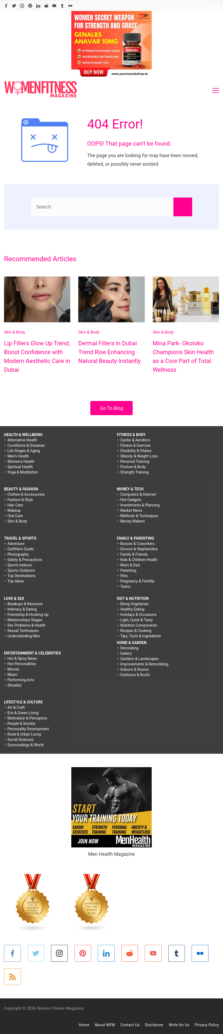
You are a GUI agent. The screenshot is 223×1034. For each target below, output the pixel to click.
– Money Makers (131, 521)
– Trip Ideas (14, 581)
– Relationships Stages (23, 620)
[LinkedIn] (38, 6)
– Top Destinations (19, 576)
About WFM (105, 1025)
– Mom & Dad (128, 565)
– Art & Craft (14, 707)
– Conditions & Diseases (24, 445)
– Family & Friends (132, 554)
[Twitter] (14, 6)
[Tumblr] (62, 6)
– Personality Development (26, 729)
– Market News (129, 510)
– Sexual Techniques (21, 630)
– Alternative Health (20, 440)
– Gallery (124, 653)
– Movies (12, 669)
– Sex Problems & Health (25, 625)
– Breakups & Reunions (23, 604)
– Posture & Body (131, 467)
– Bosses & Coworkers (136, 543)
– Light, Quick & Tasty (135, 620)
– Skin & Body (15, 521)
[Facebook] (6, 6)
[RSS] (12, 976)
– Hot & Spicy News (20, 658)
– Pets (122, 576)
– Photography (16, 554)
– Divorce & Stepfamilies (137, 549)
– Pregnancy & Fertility (135, 581)
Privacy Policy (207, 1025)
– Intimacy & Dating (20, 609)
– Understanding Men (22, 636)
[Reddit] (46, 6)
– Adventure (14, 543)
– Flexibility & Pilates (134, 451)
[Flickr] (70, 6)
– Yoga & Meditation (21, 472)
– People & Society (19, 723)
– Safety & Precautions (23, 560)
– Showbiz (12, 685)
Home (84, 1025)
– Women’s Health (19, 461)
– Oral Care (13, 516)
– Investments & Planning (138, 505)
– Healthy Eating (130, 609)
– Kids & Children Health (137, 560)
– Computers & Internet (136, 494)
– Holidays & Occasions (137, 614)
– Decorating (127, 648)
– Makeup (12, 510)
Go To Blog (111, 408)
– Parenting (126, 570)
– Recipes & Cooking (134, 630)
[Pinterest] (30, 6)
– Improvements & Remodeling (142, 664)
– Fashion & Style (18, 500)
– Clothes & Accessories (24, 494)
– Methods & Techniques (137, 516)
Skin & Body (14, 332)
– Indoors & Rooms (133, 669)
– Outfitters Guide (19, 549)
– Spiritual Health (18, 467)
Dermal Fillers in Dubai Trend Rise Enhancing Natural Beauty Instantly (109, 352)
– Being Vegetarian (132, 604)
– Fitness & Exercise (134, 445)
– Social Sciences (19, 739)
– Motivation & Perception (25, 718)
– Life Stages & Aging (22, 451)
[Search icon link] (215, 5)
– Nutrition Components (137, 625)
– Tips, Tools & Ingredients (139, 636)
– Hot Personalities (20, 664)
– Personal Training (133, 461)
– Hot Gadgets (129, 500)
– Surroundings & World (24, 745)
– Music (11, 674)
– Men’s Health (16, 456)
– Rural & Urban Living (22, 734)
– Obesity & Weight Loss (137, 456)
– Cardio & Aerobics (133, 440)
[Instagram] (22, 6)
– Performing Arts (19, 680)
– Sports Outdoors (19, 570)
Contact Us (130, 1025)
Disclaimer (154, 1025)
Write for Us (179, 1025)
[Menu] (215, 90)
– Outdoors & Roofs (133, 675)
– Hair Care (13, 505)
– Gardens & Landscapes (138, 659)
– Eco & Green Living (21, 713)
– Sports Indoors (18, 565)
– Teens (123, 586)
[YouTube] (54, 6)
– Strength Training (133, 472)
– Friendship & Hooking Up (26, 614)
